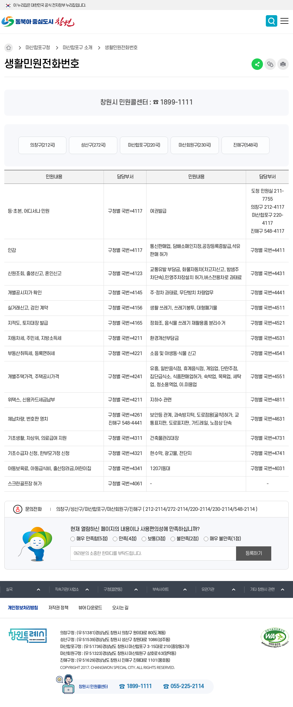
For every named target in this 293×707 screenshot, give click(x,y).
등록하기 (254, 553)
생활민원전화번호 (121, 47)
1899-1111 (139, 686)
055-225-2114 (187, 686)
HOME (8, 48)
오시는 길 (120, 607)
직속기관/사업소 (64, 589)
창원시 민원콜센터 (93, 687)
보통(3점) (156, 538)
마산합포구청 (37, 47)
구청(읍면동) (110, 589)
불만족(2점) (187, 538)
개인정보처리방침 (23, 607)
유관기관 (204, 589)
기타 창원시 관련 (259, 589)
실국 (6, 589)
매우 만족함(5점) (92, 538)
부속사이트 (157, 589)
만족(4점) (127, 538)
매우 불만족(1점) (225, 538)
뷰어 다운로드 (90, 607)
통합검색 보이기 (271, 21)
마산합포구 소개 (77, 47)
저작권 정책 (58, 607)
